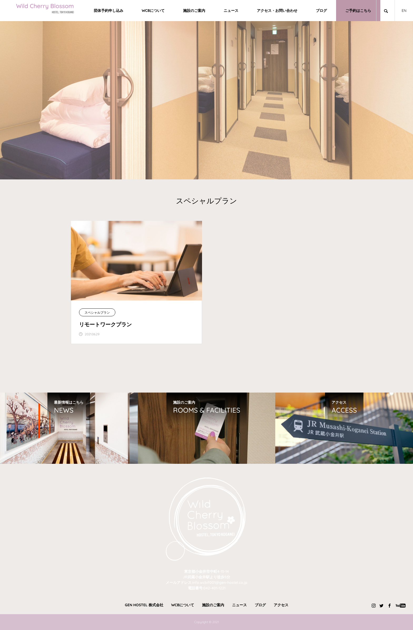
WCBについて (153, 10)
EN (404, 10)
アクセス (281, 605)
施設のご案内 (194, 10)
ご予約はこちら (358, 10)
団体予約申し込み (108, 10)
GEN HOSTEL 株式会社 (144, 605)
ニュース (231, 10)
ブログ (321, 10)
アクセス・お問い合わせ (277, 10)
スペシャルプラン (97, 312)
